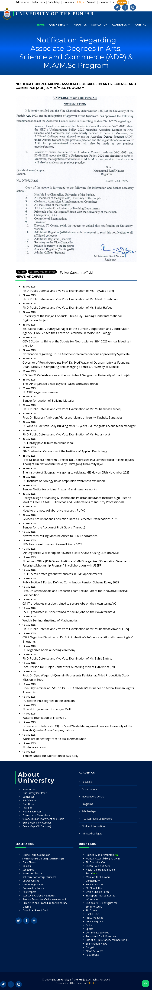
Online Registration (33, 884)
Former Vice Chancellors (36, 815)
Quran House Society (98, 866)
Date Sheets (29, 862)
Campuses (28, 796)
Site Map (54, 2)
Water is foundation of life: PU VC (44, 718)
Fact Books (28, 804)
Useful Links (92, 914)
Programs (87, 804)
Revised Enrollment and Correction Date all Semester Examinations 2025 (70, 519)
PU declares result (34, 747)
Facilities (27, 807)
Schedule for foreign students (39, 877)
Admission (22, 2)
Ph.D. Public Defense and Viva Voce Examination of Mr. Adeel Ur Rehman (70, 299)
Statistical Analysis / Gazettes (39, 895)
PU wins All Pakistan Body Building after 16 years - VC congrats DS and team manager (78, 426)
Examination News (33, 888)
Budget (90, 947)
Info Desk (38, 2)
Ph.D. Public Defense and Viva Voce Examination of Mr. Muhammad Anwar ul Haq (75, 629)
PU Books (91, 910)
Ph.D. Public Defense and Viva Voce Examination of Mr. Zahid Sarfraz (67, 658)
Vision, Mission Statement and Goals (43, 819)
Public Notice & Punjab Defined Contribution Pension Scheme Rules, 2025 (70, 582)
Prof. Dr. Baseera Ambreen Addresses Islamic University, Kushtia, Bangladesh (73, 417)
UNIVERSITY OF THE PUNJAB (54, 13)
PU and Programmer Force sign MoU (46, 709)
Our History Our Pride (34, 793)
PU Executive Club (96, 862)
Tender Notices (94, 884)
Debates (90, 925)
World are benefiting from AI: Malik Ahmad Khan (54, 739)
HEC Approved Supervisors (97, 818)
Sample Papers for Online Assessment (44, 899)
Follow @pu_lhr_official (76, 272)
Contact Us (106, 2)
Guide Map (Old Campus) (36, 826)
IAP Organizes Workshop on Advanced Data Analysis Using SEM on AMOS (70, 553)
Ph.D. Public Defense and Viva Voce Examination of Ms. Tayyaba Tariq (68, 291)
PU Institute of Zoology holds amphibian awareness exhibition (63, 481)
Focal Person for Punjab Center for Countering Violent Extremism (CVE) (69, 667)
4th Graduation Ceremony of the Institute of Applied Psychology (64, 451)
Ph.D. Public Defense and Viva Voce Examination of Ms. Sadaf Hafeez (67, 308)
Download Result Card (35, 910)
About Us (80, 24)
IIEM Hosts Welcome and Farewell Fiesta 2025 (52, 544)
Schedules (28, 869)
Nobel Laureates (31, 811)
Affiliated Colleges (92, 833)
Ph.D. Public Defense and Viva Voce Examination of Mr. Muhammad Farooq (71, 409)
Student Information (93, 826)
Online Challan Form (97, 891)
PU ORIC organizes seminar (40, 392)
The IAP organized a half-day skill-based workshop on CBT (61, 384)
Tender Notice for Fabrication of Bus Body (50, 756)
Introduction (29, 789)
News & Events (94, 951)
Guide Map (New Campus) (37, 822)
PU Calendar (29, 800)
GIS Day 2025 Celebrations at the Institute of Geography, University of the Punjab (76, 375)
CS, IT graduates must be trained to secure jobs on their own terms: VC (69, 603)
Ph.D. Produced (94, 917)
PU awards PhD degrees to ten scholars (48, 701)
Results (26, 866)
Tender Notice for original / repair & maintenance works (59, 489)
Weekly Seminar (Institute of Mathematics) (50, 620)
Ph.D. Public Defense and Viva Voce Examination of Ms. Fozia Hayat (66, 434)
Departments (89, 789)
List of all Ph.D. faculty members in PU (107, 940)
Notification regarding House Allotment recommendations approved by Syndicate (76, 354)
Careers (68, 2)
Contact (141, 24)
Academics (119, 24)
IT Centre (91, 983)
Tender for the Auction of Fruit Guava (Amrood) (53, 527)
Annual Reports (94, 921)
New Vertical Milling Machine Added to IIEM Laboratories (60, 536)
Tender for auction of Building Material (48, 401)
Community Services (97, 932)
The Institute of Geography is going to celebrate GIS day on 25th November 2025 (76, 472)
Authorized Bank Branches (101, 936)
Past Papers (29, 891)
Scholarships (89, 811)
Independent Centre (93, 796)
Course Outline (30, 880)
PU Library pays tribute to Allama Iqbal (47, 443)
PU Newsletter (94, 888)
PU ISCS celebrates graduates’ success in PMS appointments (62, 574)
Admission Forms (32, 873)
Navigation (99, 24)
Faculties (87, 781)
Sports (89, 928)
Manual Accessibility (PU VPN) (103, 858)
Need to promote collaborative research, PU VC (53, 510)
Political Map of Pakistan (102, 854)
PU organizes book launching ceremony (48, 650)
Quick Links (57, 24)
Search (91, 2)
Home (41, 24)
